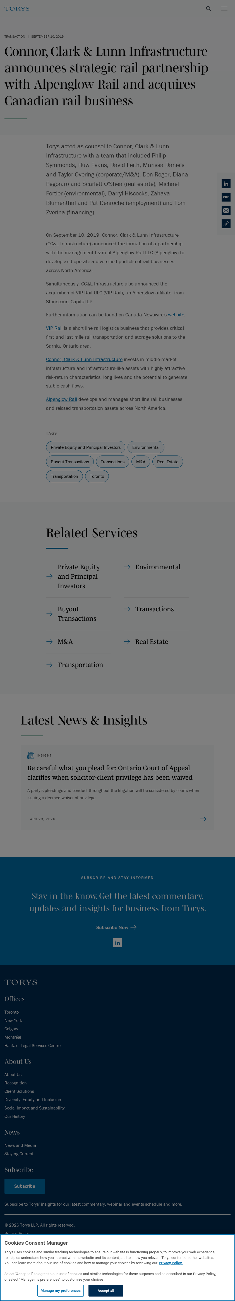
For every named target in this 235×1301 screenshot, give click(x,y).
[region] (117, 1267)
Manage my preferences (60, 1290)
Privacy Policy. (171, 1263)
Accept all (106, 1290)
